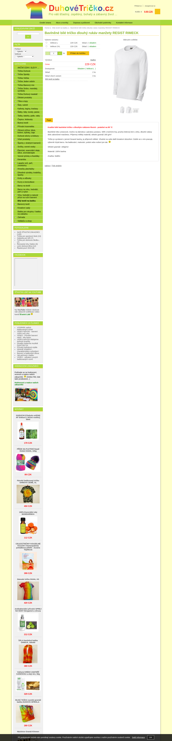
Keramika (22, 159)
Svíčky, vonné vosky (26, 147)
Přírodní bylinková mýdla (27, 347)
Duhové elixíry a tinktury (28, 136)
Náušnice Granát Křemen (28, 732)
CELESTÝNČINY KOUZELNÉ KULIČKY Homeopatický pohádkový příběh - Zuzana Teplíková (28, 547)
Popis (49, 120)
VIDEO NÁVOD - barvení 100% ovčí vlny (27, 332)
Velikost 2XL (55, 46)
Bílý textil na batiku (52, 79)
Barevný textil (23, 204)
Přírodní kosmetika (26, 126)
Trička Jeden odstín (26, 81)
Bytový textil (23, 123)
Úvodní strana (45, 23)
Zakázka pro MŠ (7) (25, 238)
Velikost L (54, 43)
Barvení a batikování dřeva (28, 353)
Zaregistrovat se (150, 6)
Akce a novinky (62, 23)
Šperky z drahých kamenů (29, 143)
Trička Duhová (24, 71)
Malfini (93, 60)
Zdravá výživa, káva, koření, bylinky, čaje (27, 131)
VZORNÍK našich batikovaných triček (25, 329)
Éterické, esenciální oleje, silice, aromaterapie (29, 151)
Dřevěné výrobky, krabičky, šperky (29, 173)
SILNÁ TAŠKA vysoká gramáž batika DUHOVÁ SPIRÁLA (28, 701)
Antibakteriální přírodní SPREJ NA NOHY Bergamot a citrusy (28, 610)
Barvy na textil (24, 186)
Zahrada (21, 217)
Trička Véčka (23, 78)
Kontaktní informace (124, 23)
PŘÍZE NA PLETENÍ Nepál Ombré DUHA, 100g (28, 450)
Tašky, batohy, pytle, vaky (29, 116)
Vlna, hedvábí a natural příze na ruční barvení (28, 196)
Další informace (138, 737)
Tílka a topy (23, 101)
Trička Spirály (23, 74)
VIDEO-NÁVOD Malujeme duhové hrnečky (27, 340)
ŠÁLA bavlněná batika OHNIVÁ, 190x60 (28, 641)
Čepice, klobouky (25, 119)
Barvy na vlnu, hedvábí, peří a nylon (28, 190)
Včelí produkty (24, 139)
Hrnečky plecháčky (26, 169)
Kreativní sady (24, 208)
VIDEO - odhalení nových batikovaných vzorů (27, 358)
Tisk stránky (57, 166)
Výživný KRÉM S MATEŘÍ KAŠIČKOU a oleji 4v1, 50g (28, 673)
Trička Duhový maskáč (27, 94)
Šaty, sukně (23, 105)
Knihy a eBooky (24, 178)
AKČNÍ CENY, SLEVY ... (28, 67)
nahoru (47, 166)
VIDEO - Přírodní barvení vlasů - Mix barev (27, 336)
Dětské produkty (25, 97)
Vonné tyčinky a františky (28, 156)
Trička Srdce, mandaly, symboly (28, 89)
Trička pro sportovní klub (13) (29, 236)
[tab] (49, 120)
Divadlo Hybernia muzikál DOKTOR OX (27, 344)
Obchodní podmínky (103, 23)
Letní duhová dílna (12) (26, 246)
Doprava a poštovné (81, 23)
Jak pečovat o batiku (25, 355)
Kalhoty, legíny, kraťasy (28, 108)
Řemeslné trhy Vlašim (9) (27, 244)
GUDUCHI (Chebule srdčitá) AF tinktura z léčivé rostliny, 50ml (28, 417)
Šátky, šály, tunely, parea (28, 112)
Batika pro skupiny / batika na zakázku (29, 212)
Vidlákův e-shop (25, 221)
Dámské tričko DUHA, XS (28, 579)
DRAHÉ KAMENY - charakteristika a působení (28, 350)
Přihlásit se (138, 6)
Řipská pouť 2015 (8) (25, 248)
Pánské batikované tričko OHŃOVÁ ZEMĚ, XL (28, 482)
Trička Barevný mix (26, 85)
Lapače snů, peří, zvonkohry (25, 164)
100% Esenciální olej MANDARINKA (28, 513)
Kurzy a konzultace (26, 182)
